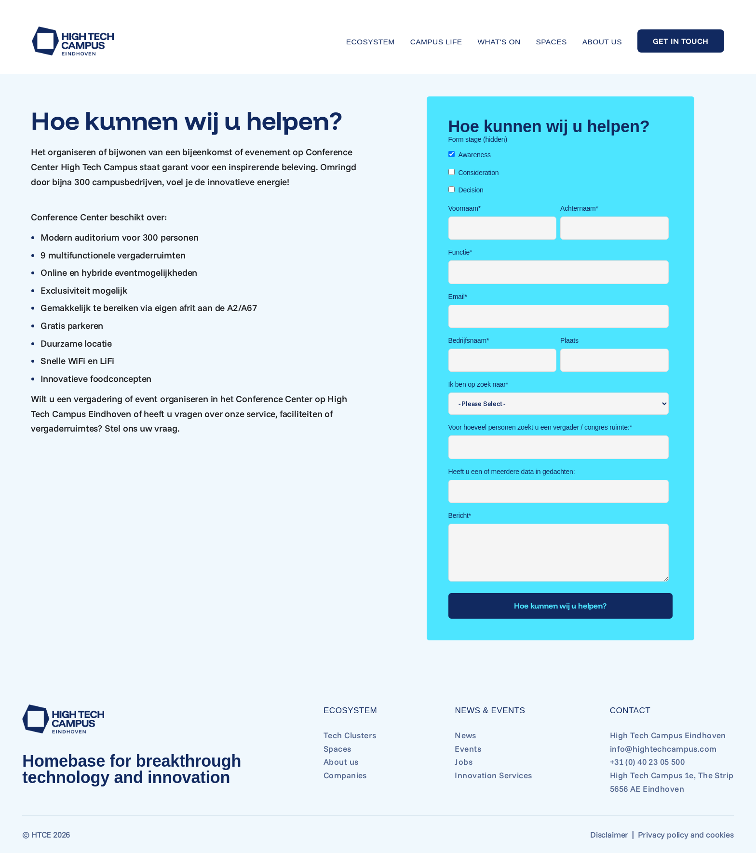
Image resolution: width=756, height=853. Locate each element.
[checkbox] (558, 173)
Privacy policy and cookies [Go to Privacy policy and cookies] (686, 834)
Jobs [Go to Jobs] (463, 762)
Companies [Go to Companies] (345, 775)
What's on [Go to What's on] (499, 42)
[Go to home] (73, 41)
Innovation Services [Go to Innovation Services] (493, 775)
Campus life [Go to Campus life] (436, 42)
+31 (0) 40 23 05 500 (647, 762)
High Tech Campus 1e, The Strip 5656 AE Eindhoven (672, 782)
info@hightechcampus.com (663, 749)
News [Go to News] (465, 735)
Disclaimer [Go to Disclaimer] (609, 834)
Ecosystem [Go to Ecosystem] (370, 42)
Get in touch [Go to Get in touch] (681, 41)
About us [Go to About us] (602, 42)
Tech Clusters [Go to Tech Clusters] (350, 735)
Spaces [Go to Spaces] (551, 42)
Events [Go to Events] (468, 749)
